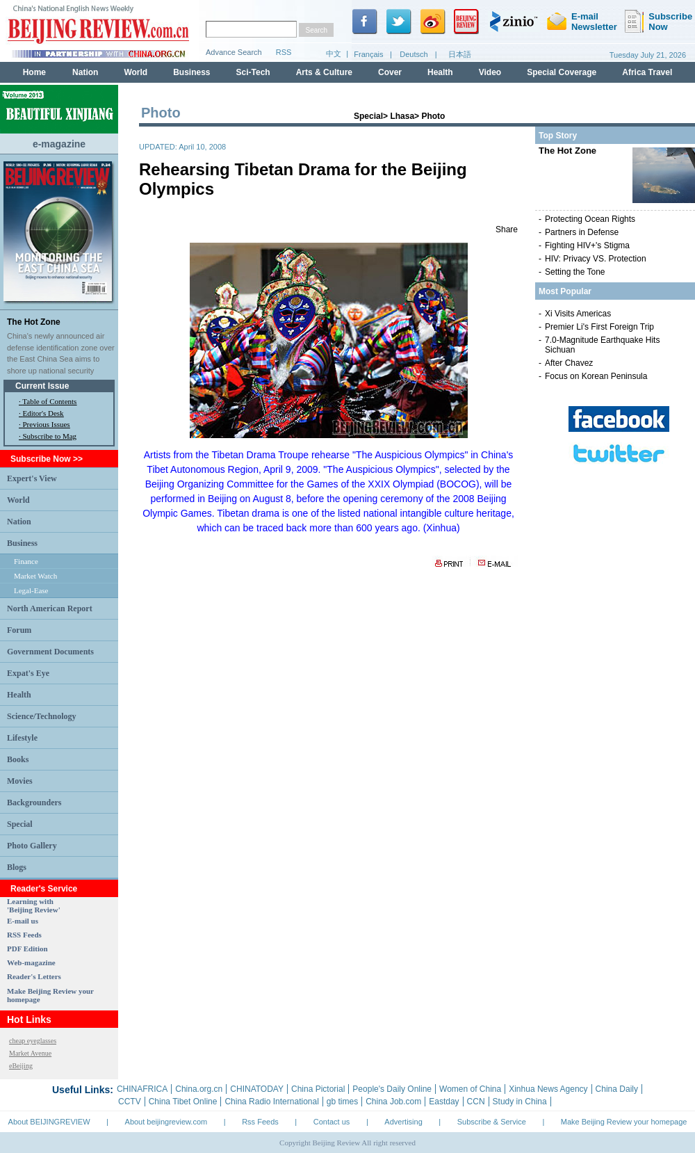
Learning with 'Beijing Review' (33, 905)
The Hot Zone (33, 322)
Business (22, 543)
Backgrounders (34, 802)
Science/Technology (41, 716)
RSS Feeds (24, 934)
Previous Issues (46, 424)
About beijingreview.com (166, 1122)
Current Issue (42, 386)
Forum (19, 630)
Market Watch (35, 576)
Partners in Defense (582, 232)
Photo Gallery (32, 845)
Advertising (403, 1122)
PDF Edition (27, 948)
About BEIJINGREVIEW (49, 1122)
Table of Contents (49, 401)
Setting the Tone (575, 272)
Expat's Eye (28, 673)
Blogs (16, 867)
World (18, 500)
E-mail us (22, 921)
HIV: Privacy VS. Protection (595, 259)
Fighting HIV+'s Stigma (587, 245)
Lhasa (402, 116)
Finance (26, 561)
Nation (19, 521)
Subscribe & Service (491, 1122)
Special (20, 824)
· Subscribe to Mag (47, 436)
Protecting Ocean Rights (590, 219)
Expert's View (32, 478)
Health (19, 695)
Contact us (331, 1122)
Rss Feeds (260, 1122)
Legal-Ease (31, 590)
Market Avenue (30, 1053)
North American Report (49, 608)
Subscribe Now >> (46, 459)
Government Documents (50, 651)
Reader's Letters (34, 976)
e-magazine (59, 144)
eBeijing (21, 1066)
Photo (433, 116)
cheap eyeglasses (32, 1041)
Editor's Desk (43, 413)
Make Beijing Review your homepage (624, 1122)
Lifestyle (22, 738)
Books (17, 759)
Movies (20, 781)
